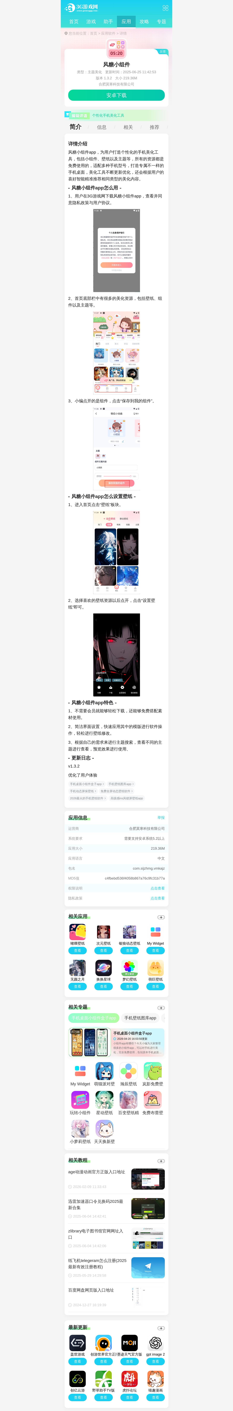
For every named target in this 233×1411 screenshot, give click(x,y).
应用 (126, 21)
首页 (74, 21)
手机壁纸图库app (119, 784)
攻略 (144, 21)
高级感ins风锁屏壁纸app (127, 798)
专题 (161, 21)
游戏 (91, 21)
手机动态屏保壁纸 (82, 791)
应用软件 (108, 33)
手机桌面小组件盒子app (86, 784)
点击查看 (158, 898)
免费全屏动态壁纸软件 (115, 791)
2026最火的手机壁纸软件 (86, 798)
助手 (108, 21)
